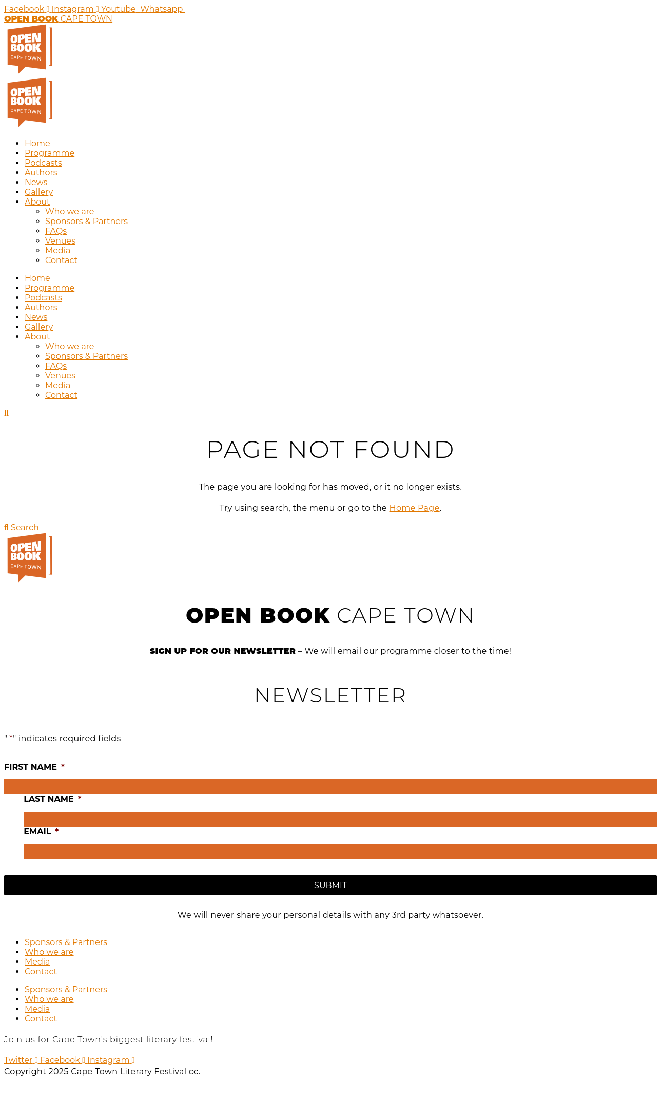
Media (58, 250)
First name (34, 767)
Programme (49, 153)
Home (37, 143)
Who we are (69, 211)
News (36, 182)
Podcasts (43, 163)
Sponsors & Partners (86, 221)
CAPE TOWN (58, 19)
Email (41, 831)
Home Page (415, 508)
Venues (60, 241)
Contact (61, 260)
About (37, 202)
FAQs (56, 231)
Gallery (39, 192)
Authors (41, 172)
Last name (53, 799)
